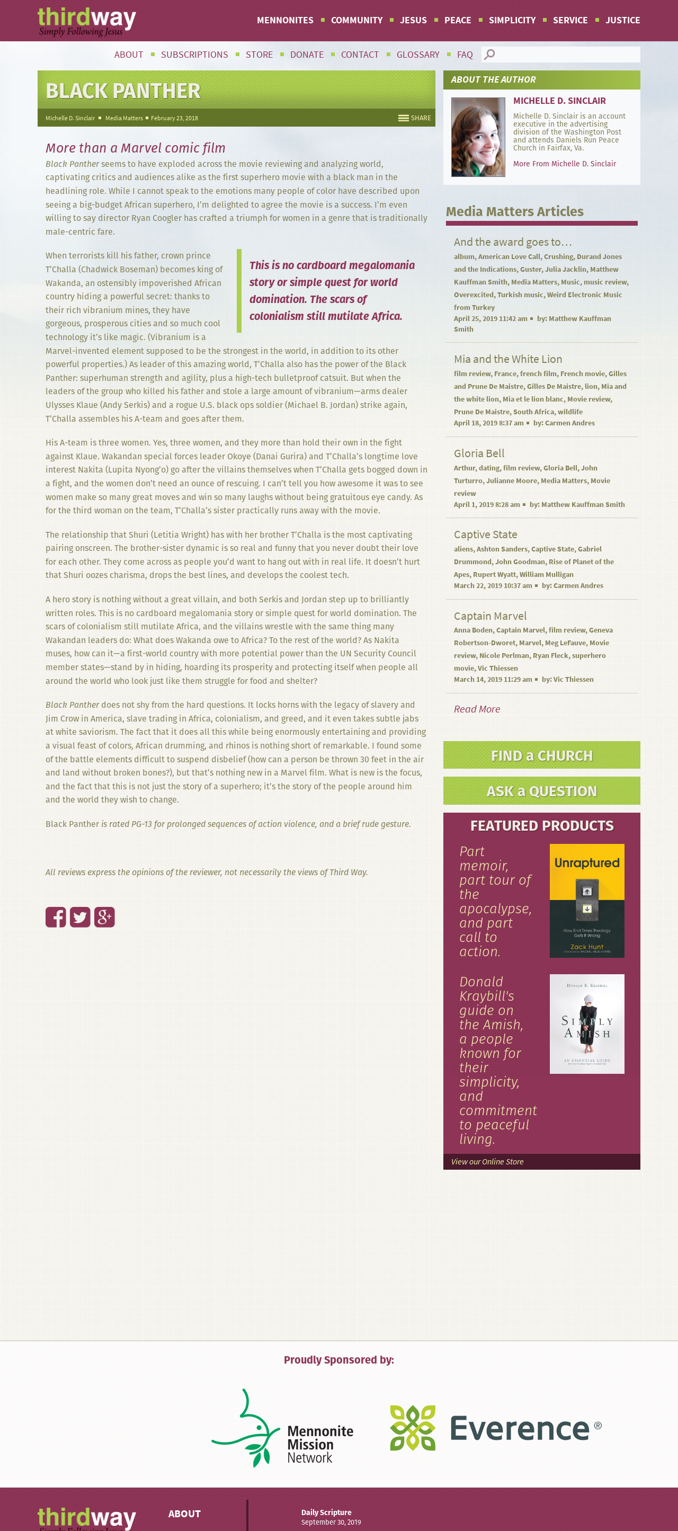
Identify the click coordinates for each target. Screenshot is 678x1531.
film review (472, 374)
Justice (622, 20)
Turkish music (520, 295)
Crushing (558, 257)
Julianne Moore (511, 481)
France (505, 374)
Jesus (413, 20)
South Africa (533, 412)
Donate (307, 54)
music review (605, 282)
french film (538, 374)
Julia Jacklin (565, 269)
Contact (360, 54)
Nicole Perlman (504, 656)
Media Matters (124, 118)
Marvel (530, 643)
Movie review (588, 399)
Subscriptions (194, 54)
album (464, 257)
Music (570, 282)
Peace (457, 20)
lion (591, 386)
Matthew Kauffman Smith (583, 505)
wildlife (570, 412)
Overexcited (474, 295)
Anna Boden (473, 630)
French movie (582, 374)
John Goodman (520, 562)
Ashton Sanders (502, 549)
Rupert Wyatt (494, 574)
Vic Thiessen (498, 668)
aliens (463, 549)
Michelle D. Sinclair (70, 118)
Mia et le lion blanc (533, 399)
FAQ (465, 54)
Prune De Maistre (482, 412)
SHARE (421, 118)
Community (356, 20)
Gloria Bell (560, 468)
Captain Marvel (520, 630)
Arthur (464, 468)
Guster (530, 269)
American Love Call (509, 257)
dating (489, 468)
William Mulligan (547, 574)
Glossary (418, 54)
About (129, 54)
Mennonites (285, 20)
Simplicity (512, 20)
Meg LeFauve (565, 643)
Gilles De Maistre (554, 386)
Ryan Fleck (550, 656)
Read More (477, 709)
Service (570, 20)
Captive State (552, 549)
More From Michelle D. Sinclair (564, 163)
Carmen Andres (570, 423)
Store (259, 54)
